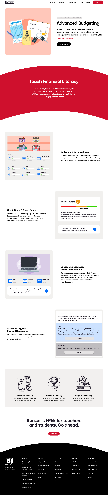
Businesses (58, 478)
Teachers (58, 463)
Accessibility (76, 467)
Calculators (42, 475)
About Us (92, 463)
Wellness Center (43, 467)
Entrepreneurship (27, 488)
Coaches (41, 471)
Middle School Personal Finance (27, 470)
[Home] (10, 2)
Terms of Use (76, 471)
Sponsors (58, 471)
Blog (39, 478)
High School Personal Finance (28, 476)
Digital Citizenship (27, 481)
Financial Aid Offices (61, 475)
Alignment (41, 463)
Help (82, 2)
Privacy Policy (76, 475)
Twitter (91, 475)
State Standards (60, 482)
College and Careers (28, 485)
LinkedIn (92, 479)
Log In (88, 2)
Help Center (75, 463)
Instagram (92, 471)
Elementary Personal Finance (28, 464)
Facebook (92, 467)
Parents (57, 467)
